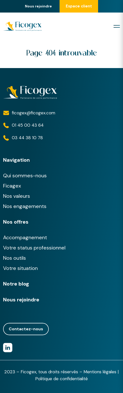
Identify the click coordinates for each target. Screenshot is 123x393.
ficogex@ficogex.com (33, 113)
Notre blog (16, 284)
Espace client (79, 6)
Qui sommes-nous (25, 175)
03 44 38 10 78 (27, 137)
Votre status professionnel (34, 247)
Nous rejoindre (38, 6)
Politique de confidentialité (61, 378)
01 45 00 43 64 (28, 125)
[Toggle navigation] (116, 26)
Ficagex (12, 185)
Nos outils (14, 257)
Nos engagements (24, 206)
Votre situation (20, 268)
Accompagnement (25, 237)
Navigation (16, 160)
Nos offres (16, 222)
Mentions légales (99, 372)
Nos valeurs (16, 196)
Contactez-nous (26, 329)
